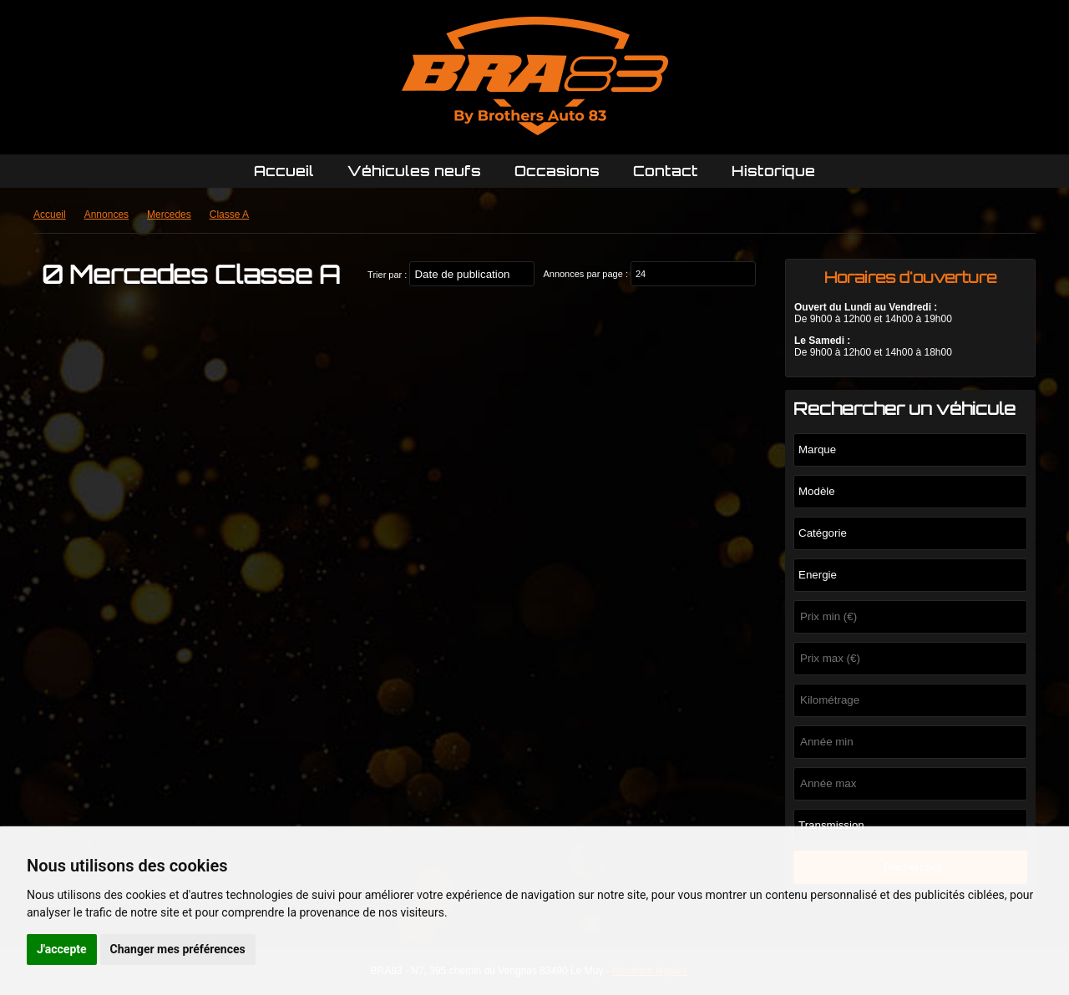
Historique (773, 171)
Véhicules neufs (414, 171)
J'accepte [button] (62, 949)
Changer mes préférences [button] (178, 949)
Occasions (557, 171)
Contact (665, 171)
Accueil (284, 171)
